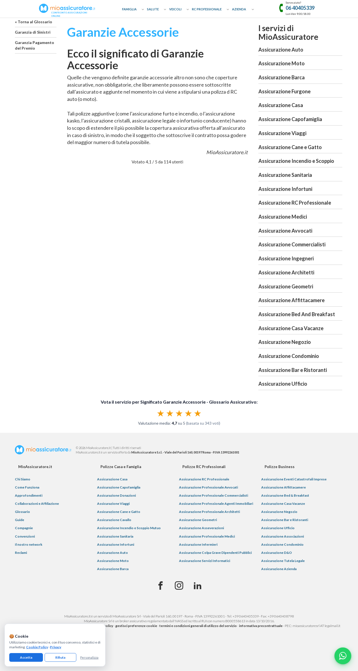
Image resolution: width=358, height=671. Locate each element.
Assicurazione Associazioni (282, 536)
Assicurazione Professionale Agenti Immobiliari (216, 503)
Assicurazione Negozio (284, 342)
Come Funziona (27, 487)
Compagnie (24, 528)
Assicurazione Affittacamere (291, 300)
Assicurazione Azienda (279, 569)
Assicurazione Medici (282, 217)
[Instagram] (179, 586)
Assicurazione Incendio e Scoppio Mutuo (129, 528)
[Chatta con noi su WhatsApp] (342, 655)
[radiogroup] (179, 413)
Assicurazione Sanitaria (285, 175)
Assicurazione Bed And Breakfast (296, 314)
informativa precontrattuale (261, 626)
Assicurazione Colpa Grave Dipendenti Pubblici (215, 552)
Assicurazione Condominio (288, 356)
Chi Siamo (22, 479)
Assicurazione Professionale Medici (207, 536)
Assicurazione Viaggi (282, 133)
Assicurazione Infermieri (198, 544)
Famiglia (129, 9)
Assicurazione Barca (281, 77)
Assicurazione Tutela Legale (283, 561)
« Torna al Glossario (33, 21)
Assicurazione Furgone (284, 91)
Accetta (26, 657)
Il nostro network (28, 544)
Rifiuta (60, 657)
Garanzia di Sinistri (33, 32)
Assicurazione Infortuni (285, 189)
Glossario (22, 512)
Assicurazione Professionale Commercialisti (213, 495)
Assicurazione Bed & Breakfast (285, 495)
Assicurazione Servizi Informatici (204, 561)
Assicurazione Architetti (286, 272)
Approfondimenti (28, 495)
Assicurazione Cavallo (114, 520)
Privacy (55, 647)
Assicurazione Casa (280, 105)
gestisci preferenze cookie (136, 626)
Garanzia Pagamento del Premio (34, 45)
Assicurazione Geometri (285, 286)
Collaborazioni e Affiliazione (37, 503)
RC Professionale (207, 9)
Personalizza (89, 657)
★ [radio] (161, 413)
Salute (153, 9)
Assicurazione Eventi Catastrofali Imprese (294, 479)
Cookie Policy (37, 647)
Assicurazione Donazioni (116, 495)
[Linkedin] (197, 586)
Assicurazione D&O (276, 552)
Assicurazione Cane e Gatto (290, 147)
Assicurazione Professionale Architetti (209, 512)
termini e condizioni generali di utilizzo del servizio (198, 626)
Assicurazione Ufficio (282, 384)
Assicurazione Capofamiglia (290, 119)
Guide (19, 520)
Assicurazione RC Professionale (294, 203)
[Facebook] (160, 586)
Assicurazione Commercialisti (291, 244)
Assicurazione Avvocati (285, 231)
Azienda (239, 9)
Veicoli (175, 9)
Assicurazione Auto (280, 50)
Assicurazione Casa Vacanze (290, 328)
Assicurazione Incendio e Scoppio (296, 161)
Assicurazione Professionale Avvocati (208, 487)
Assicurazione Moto (281, 63)
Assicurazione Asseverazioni (201, 528)
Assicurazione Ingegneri (286, 258)
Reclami (21, 552)
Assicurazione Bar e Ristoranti (292, 370)
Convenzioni (25, 536)
